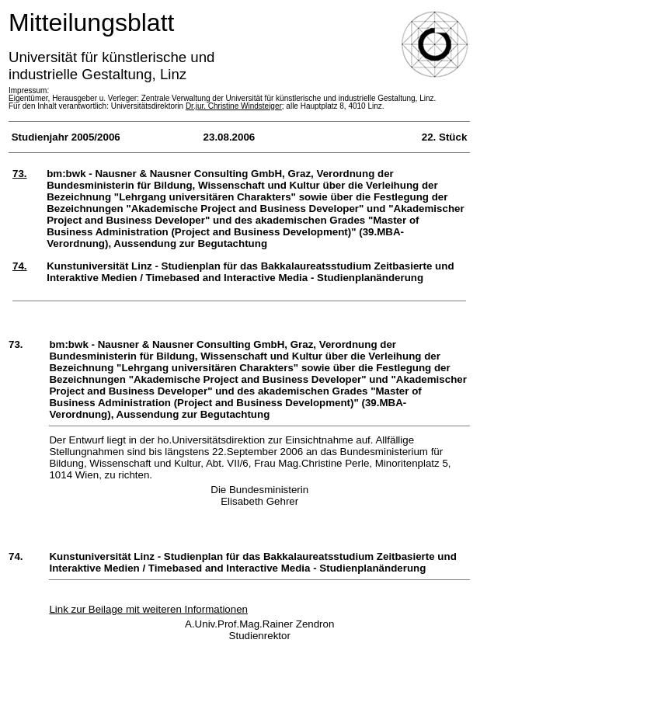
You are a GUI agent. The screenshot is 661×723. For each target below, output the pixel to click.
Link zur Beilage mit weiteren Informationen (148, 609)
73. (19, 173)
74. (19, 266)
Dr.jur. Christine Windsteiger (234, 106)
